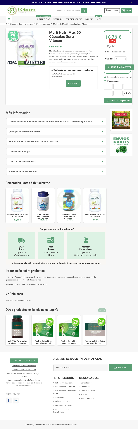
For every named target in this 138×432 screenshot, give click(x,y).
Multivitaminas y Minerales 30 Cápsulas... (69, 216)
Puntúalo (73, 83)
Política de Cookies (62, 401)
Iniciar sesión (112, 10)
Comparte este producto (118, 100)
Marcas (89, 19)
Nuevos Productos (88, 399)
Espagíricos (85, 387)
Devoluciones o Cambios (65, 387)
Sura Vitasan (55, 46)
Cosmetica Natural (88, 391)
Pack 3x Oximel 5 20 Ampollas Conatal (43, 342)
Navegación (9, 19)
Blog (99, 18)
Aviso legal (59, 397)
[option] (17, 205)
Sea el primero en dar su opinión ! (19, 300)
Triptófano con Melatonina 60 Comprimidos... (43, 216)
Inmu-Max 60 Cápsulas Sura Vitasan (95, 215)
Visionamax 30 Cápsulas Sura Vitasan (17, 215)
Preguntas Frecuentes (63, 405)
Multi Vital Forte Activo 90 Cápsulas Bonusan (17, 342)
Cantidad (109, 59)
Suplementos (43, 18)
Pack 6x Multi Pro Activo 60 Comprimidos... (95, 342)
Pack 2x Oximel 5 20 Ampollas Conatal (69, 342)
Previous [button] (100, 310)
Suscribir (120, 367)
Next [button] (104, 310)
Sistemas (58, 19)
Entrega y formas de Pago (65, 383)
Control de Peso (74, 19)
